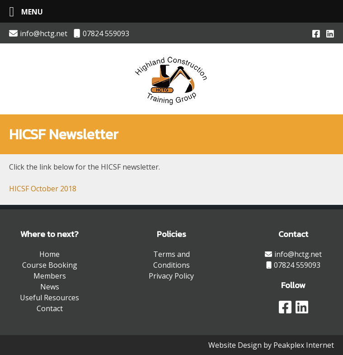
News (49, 287)
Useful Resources (49, 298)
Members (49, 276)
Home (49, 254)
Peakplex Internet (303, 345)
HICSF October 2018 (42, 189)
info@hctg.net (38, 33)
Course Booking (49, 265)
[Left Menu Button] (22, 12)
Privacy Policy (171, 276)
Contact (50, 308)
